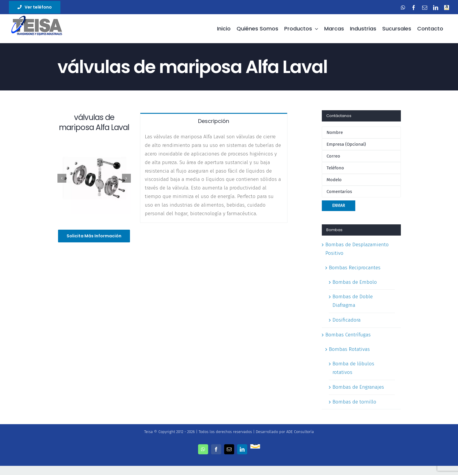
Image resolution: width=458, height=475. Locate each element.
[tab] (213, 120)
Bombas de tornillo (354, 402)
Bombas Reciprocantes (354, 268)
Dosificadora (346, 320)
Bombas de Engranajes (358, 387)
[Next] (126, 178)
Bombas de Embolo (354, 282)
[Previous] (61, 178)
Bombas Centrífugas (348, 335)
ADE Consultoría (300, 431)
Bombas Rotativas (349, 349)
